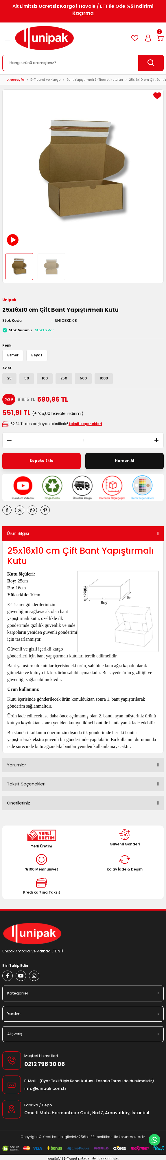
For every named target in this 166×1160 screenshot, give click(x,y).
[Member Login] (148, 38)
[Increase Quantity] (159, 440)
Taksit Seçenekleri (26, 784)
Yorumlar (16, 765)
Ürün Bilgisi (18, 533)
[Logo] (44, 38)
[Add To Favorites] (157, 96)
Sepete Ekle (41, 460)
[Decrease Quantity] (7, 440)
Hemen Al (124, 460)
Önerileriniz (18, 803)
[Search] (83, 63)
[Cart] (160, 38)
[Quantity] (83, 440)
